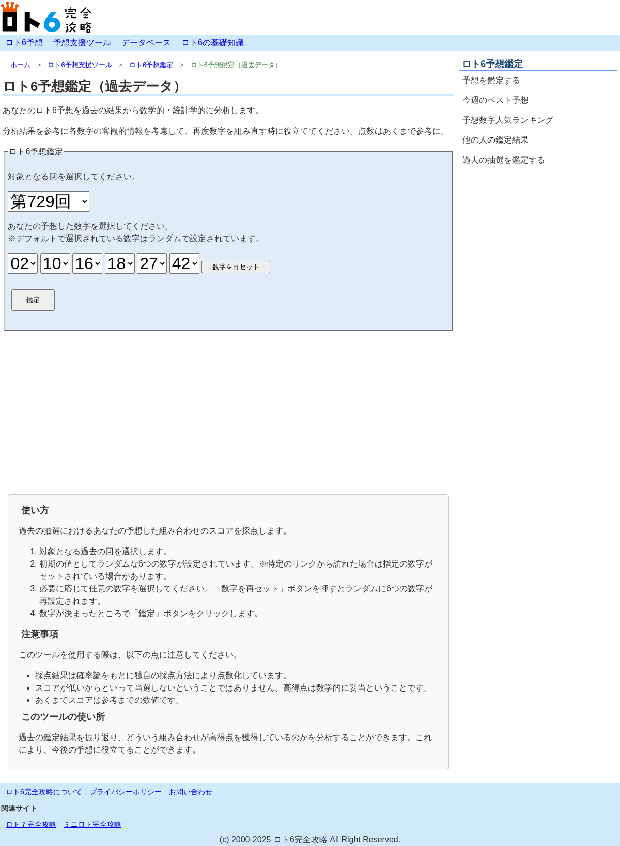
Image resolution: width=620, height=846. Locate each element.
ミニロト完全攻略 (92, 824)
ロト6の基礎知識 (212, 42)
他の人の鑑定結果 (495, 139)
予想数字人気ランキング (507, 120)
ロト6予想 (24, 42)
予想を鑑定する (491, 80)
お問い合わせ (190, 792)
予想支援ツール (82, 42)
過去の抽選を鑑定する (503, 159)
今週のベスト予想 (495, 100)
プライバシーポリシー (125, 792)
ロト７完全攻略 (31, 824)
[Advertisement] (228, 411)
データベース (146, 42)
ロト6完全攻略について (44, 792)
